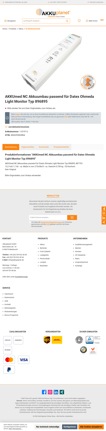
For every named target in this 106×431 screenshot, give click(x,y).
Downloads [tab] (44, 147)
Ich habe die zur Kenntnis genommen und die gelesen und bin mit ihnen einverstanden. (51, 224)
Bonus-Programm (11, 315)
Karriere (78, 251)
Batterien (43, 248)
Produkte (43, 238)
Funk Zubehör (45, 251)
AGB (48, 224)
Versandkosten (58, 398)
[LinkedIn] (56, 392)
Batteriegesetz (10, 308)
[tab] (10, 147)
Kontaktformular (21, 277)
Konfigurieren (70, 427)
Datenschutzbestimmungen (51, 222)
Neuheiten (44, 266)
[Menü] (9, 20)
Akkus (42, 245)
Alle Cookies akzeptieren (91, 427)
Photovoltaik (45, 259)
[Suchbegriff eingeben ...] (43, 21)
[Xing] (62, 392)
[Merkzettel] (79, 20)
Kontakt (8, 304)
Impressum (9, 294)
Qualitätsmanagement (83, 245)
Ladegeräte (44, 255)
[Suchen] (67, 21)
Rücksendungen (11, 312)
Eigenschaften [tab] (28, 147)
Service (6, 288)
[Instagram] (50, 392)
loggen (17, 114)
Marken (78, 248)
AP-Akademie (80, 255)
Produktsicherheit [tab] (61, 147)
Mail (66, 117)
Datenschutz (9, 297)
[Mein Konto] (91, 20)
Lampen (43, 262)
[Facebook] (44, 392)
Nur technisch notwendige (47, 427)
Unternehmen (80, 238)
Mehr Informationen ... (15, 429)
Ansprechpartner (81, 262)
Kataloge (78, 266)
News (77, 259)
